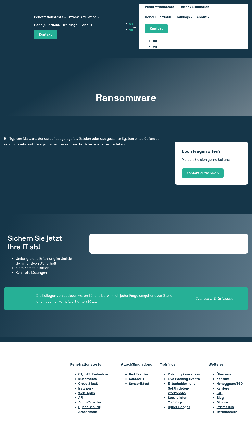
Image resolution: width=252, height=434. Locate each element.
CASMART (136, 379)
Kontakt (45, 34)
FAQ (220, 393)
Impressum (225, 407)
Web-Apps (86, 393)
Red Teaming (139, 374)
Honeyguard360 (230, 383)
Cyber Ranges (179, 407)
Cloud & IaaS (88, 383)
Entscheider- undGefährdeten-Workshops (181, 388)
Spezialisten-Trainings (178, 399)
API (80, 397)
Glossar (223, 402)
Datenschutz (227, 412)
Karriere (223, 388)
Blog (220, 397)
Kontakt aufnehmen (203, 173)
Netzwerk (85, 388)
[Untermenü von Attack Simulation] (98, 17)
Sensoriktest (139, 383)
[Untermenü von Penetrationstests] (65, 17)
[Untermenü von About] (94, 25)
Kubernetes (87, 379)
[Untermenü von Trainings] (79, 25)
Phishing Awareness (184, 374)
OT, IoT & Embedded (93, 374)
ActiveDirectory (90, 402)
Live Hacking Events (184, 379)
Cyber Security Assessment (90, 409)
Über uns (224, 374)
